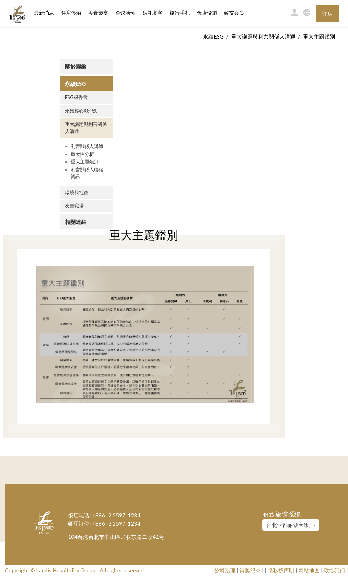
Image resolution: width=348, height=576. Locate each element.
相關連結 (75, 221)
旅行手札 (180, 13)
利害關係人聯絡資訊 (87, 173)
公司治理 (224, 570)
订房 (327, 13)
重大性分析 (82, 154)
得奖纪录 (250, 570)
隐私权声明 (281, 570)
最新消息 (44, 13)
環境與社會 (76, 192)
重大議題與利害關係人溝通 (263, 36)
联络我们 (334, 570)
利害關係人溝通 (87, 146)
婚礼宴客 (153, 13)
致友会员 (234, 13)
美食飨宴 (98, 13)
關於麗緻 (75, 66)
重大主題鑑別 (85, 161)
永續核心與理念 (81, 111)
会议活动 (125, 13)
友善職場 (74, 205)
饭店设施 (207, 13)
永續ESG (213, 36)
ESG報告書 (76, 97)
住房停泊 (71, 12)
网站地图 (309, 570)
